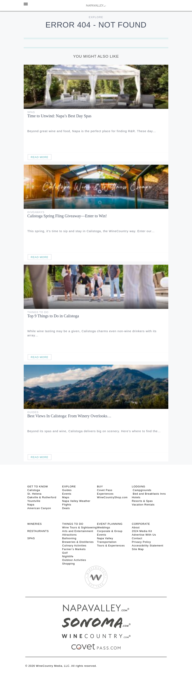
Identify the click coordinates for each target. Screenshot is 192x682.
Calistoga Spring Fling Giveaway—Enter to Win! (67, 216)
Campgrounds (141, 490)
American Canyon (39, 508)
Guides (33, 412)
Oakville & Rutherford (41, 497)
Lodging (138, 486)
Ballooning (69, 538)
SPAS (31, 538)
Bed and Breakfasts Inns (149, 493)
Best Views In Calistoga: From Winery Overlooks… (69, 416)
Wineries (34, 523)
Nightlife (68, 556)
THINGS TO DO (72, 523)
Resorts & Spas (142, 500)
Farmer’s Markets (74, 549)
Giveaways (35, 212)
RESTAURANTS (38, 531)
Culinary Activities (74, 545)
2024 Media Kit (142, 531)
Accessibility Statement (147, 545)
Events (66, 493)
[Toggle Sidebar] (26, 4)
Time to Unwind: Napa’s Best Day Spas (59, 116)
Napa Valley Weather (76, 500)
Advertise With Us (144, 534)
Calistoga (33, 490)
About (136, 527)
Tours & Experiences (111, 545)
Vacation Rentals (143, 504)
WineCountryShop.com (112, 497)
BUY (100, 486)
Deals (66, 508)
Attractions (69, 534)
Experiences (105, 493)
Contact (137, 538)
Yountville (33, 500)
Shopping (68, 563)
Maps (65, 497)
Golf (65, 552)
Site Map (138, 549)
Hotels (136, 497)
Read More (39, 157)
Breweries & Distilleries (78, 541)
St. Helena (34, 493)
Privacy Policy (141, 541)
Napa (30, 504)
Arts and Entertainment (77, 531)
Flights (66, 504)
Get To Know (37, 486)
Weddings (103, 527)
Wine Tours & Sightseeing (79, 527)
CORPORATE (141, 523)
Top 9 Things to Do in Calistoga (53, 316)
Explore (96, 17)
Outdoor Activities (74, 560)
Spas (31, 112)
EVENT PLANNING (110, 523)
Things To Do (37, 312)
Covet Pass (104, 490)
